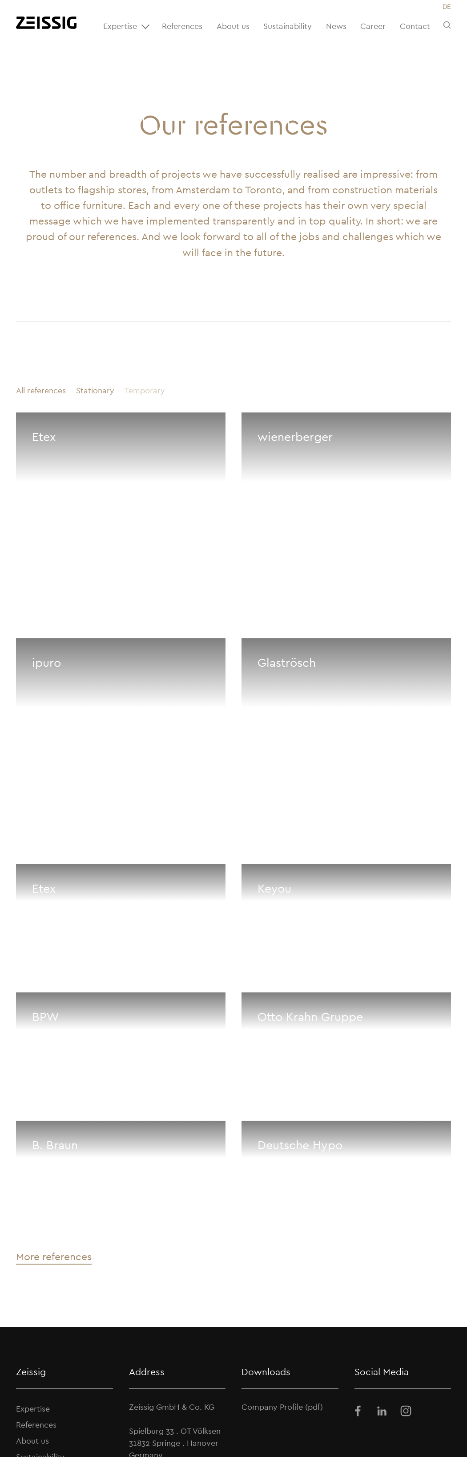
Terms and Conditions (412, 1430)
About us (233, 26)
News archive (248, 1430)
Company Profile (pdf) (282, 1212)
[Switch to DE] (446, 7)
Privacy (344, 1430)
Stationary (95, 390)
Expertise (127, 26)
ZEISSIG (58, 1430)
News (336, 26)
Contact (415, 26)
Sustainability (287, 26)
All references (41, 390)
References (182, 26)
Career (373, 26)
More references (54, 1061)
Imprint (302, 1430)
